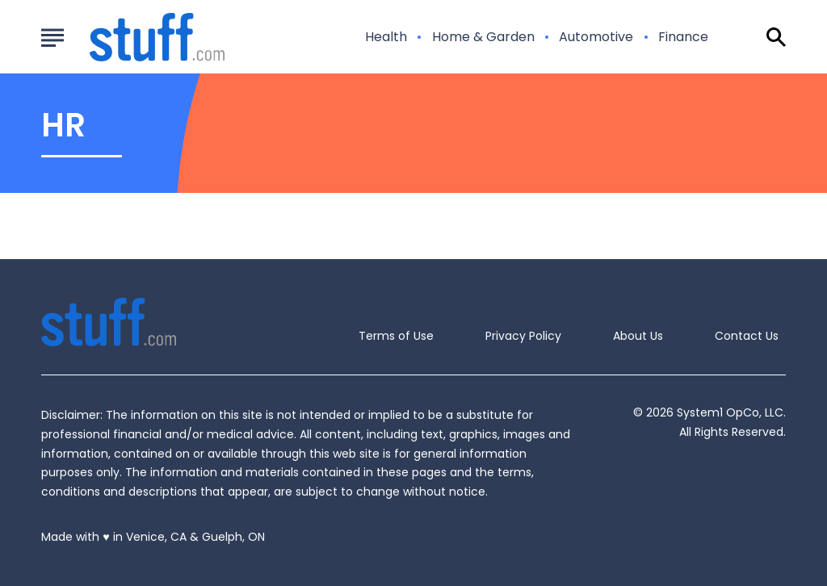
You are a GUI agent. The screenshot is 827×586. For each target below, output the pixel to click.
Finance (683, 37)
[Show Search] (776, 37)
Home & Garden (483, 37)
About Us (638, 336)
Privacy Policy (523, 336)
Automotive (596, 37)
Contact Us (747, 336)
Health (386, 37)
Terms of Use (396, 336)
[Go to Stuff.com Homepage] (138, 37)
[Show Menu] (52, 35)
